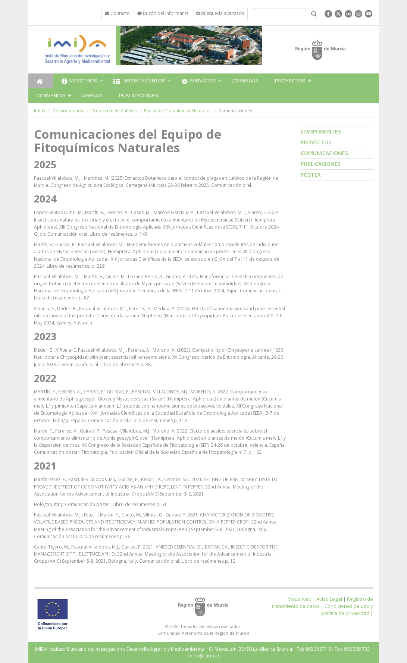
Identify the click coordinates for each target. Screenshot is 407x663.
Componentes (321, 131)
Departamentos (139, 81)
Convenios (51, 95)
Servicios (199, 81)
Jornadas (245, 81)
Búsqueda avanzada (220, 13)
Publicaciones (138, 95)
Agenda (92, 95)
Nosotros (79, 81)
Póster (311, 174)
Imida (39, 110)
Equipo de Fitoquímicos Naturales (177, 110)
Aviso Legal (329, 599)
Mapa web (299, 599)
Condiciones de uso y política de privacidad (347, 609)
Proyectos (290, 81)
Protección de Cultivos (114, 110)
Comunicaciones (324, 153)
